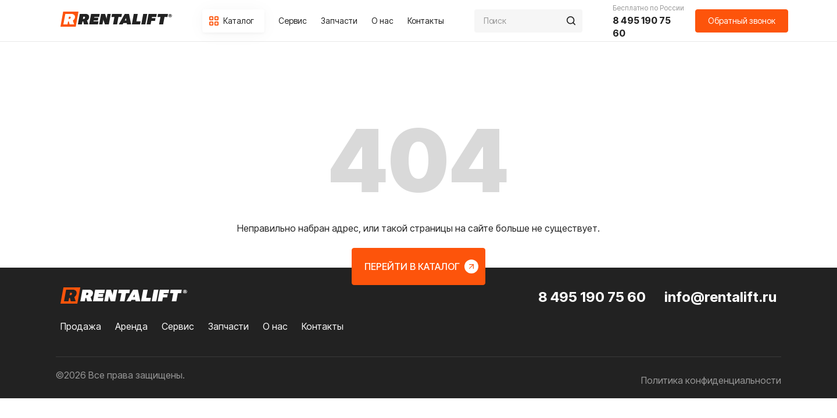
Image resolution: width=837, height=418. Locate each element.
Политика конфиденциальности (711, 380)
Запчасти (339, 21)
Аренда (131, 326)
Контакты (425, 21)
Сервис (292, 21)
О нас (382, 21)
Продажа (80, 326)
